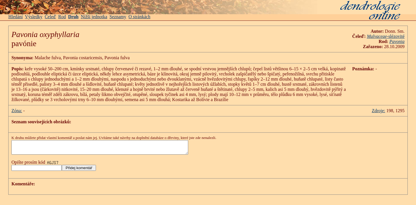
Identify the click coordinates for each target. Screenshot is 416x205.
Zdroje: (378, 110)
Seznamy (118, 16)
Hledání (15, 16)
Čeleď (50, 16)
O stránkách (139, 16)
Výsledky (33, 16)
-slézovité (385, 36)
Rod (62, 16)
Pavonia (396, 41)
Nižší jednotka (94, 16)
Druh (73, 16)
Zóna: (16, 110)
